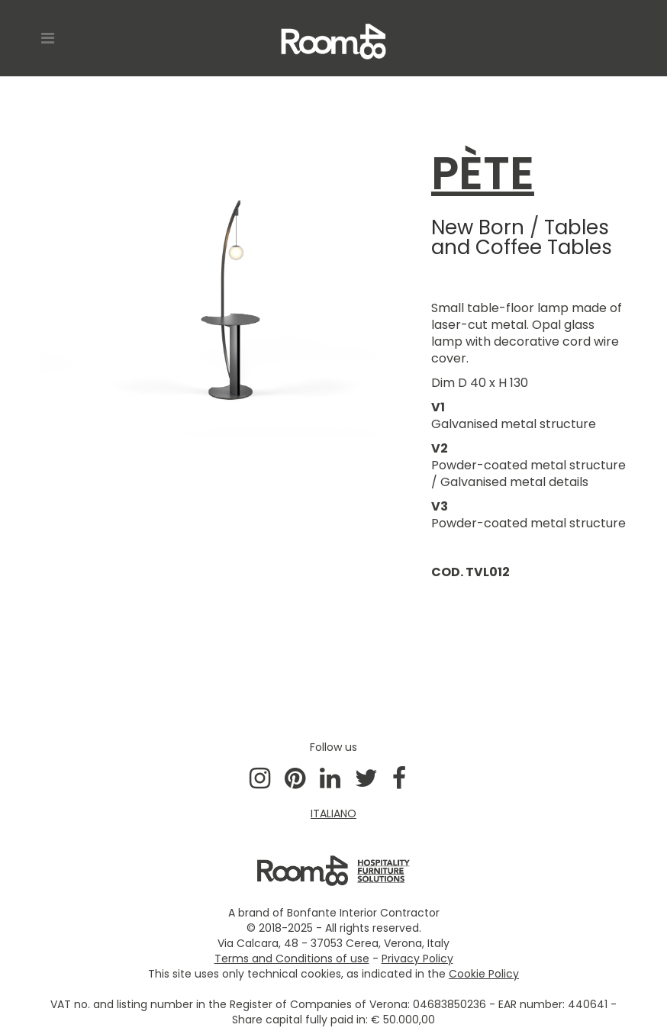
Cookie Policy (484, 973)
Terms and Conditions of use (291, 958)
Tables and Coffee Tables (521, 237)
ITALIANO (333, 813)
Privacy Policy (417, 958)
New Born (477, 227)
